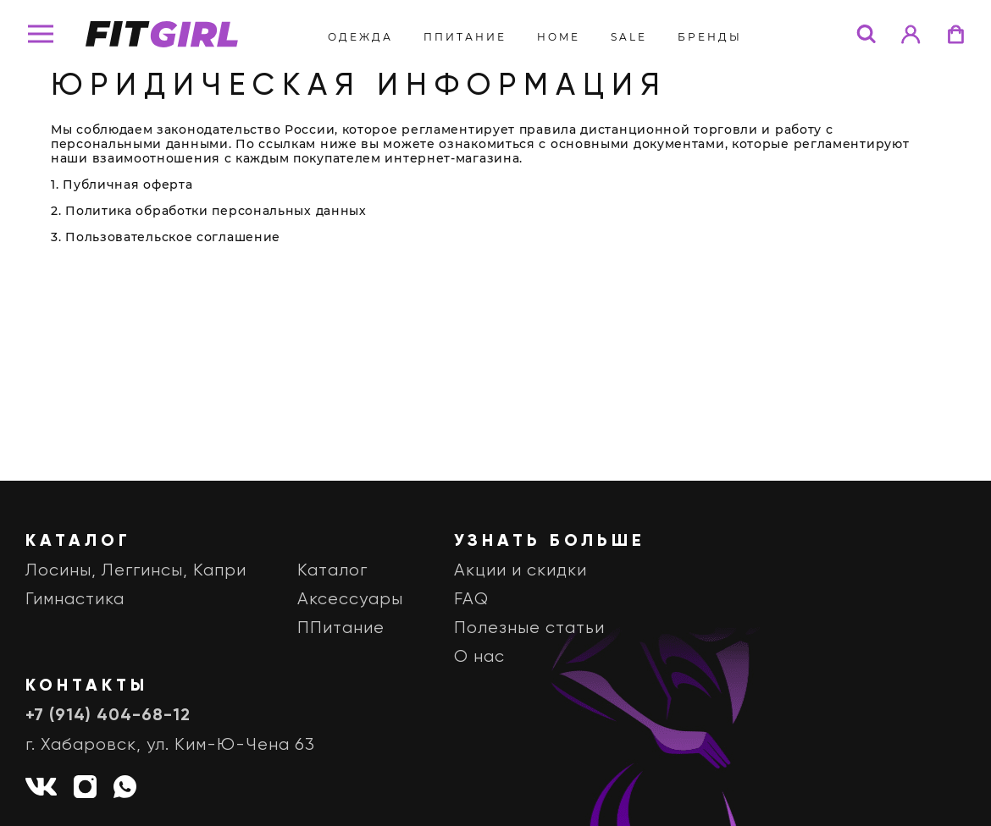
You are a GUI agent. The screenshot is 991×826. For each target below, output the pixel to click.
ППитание (465, 36)
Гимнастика (75, 599)
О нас (479, 657)
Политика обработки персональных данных (216, 210)
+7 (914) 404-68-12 (108, 716)
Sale (629, 36)
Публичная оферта (127, 184)
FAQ (471, 599)
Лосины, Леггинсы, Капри (135, 571)
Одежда (360, 36)
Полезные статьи (529, 628)
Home (558, 36)
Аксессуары (350, 599)
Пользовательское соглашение (172, 237)
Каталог (332, 571)
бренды (710, 36)
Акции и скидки (520, 571)
